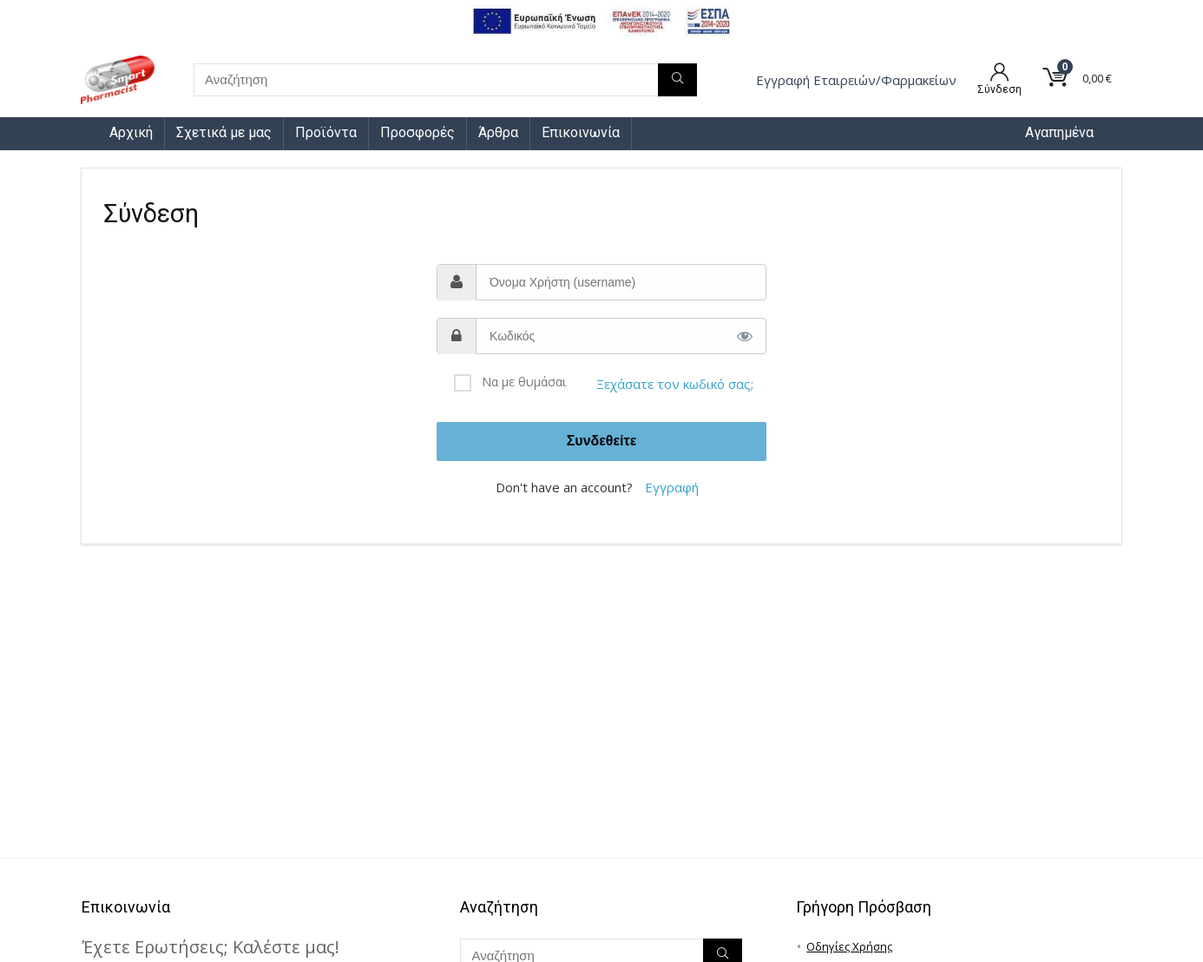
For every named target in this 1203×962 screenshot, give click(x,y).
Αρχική (131, 132)
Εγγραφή (672, 487)
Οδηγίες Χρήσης (849, 946)
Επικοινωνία (581, 132)
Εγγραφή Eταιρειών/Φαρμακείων (856, 80)
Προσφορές (417, 132)
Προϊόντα (326, 132)
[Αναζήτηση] (677, 79)
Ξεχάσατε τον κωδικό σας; (674, 383)
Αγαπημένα (1059, 132)
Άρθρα (498, 132)
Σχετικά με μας (224, 132)
